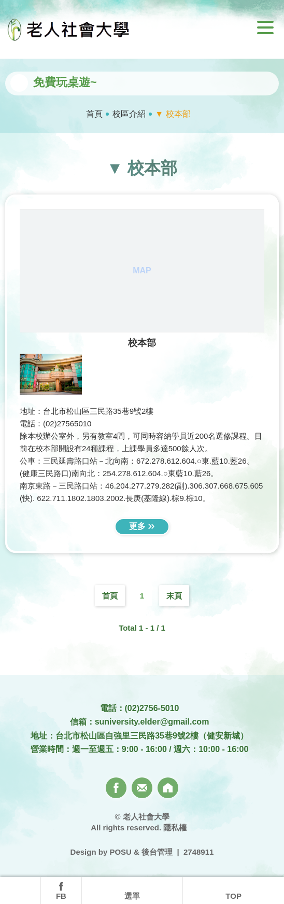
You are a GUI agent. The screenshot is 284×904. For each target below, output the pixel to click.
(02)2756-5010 (152, 708)
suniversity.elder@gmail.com (152, 721)
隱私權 (175, 827)
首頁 (94, 113)
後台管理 (157, 851)
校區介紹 (129, 113)
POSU (120, 851)
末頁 (174, 595)
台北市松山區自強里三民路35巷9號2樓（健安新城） (151, 735)
